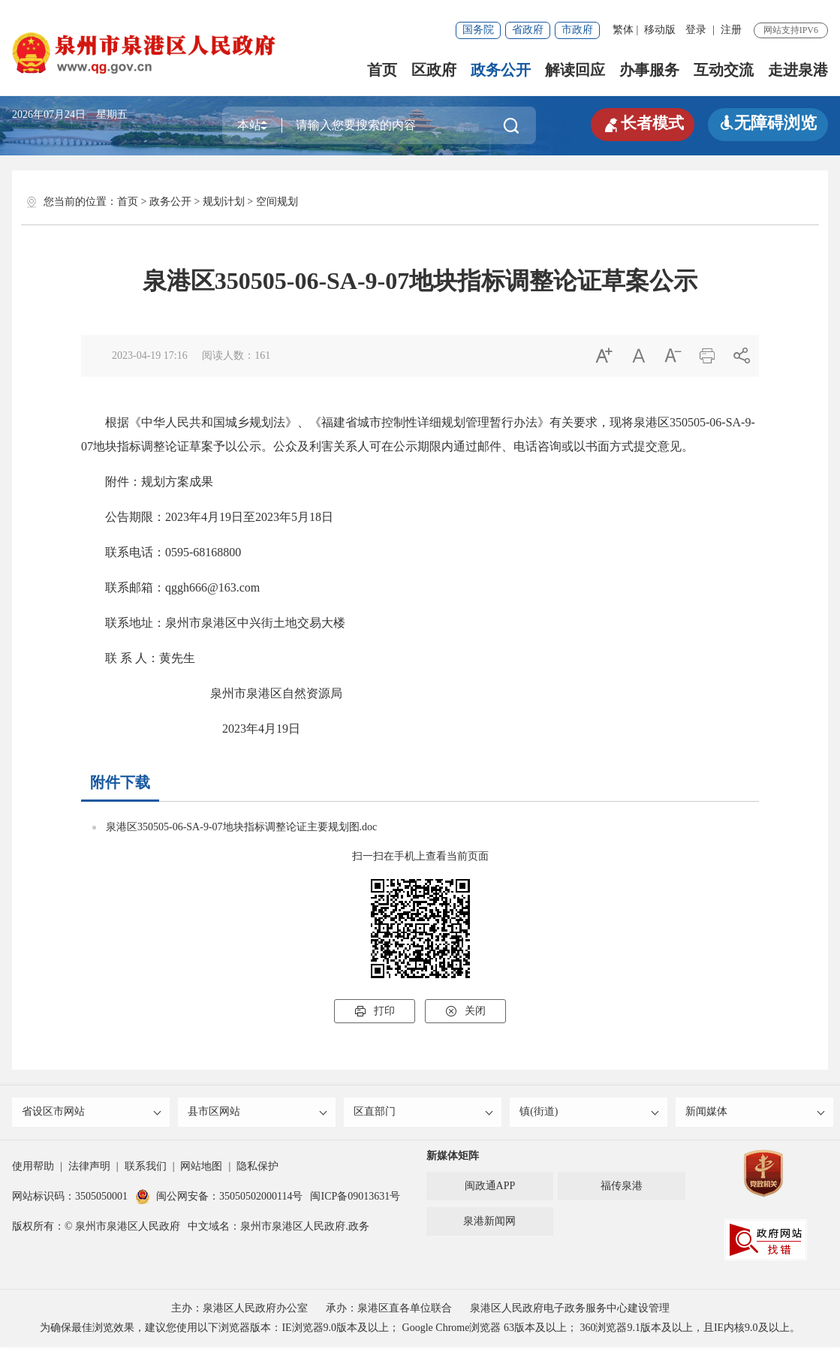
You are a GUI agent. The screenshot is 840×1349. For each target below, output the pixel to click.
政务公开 (501, 70)
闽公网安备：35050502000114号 (219, 1198)
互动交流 (724, 70)
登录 (695, 29)
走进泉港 (798, 70)
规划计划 (224, 201)
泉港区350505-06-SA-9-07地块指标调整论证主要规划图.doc (241, 827)
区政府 (433, 70)
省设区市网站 (92, 1113)
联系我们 (146, 1168)
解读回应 (575, 70)
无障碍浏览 (768, 122)
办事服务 (649, 70)
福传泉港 (622, 1188)
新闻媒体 (755, 1113)
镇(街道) (590, 1113)
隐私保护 (257, 1168)
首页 (382, 70)
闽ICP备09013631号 (355, 1198)
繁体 (623, 29)
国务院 (478, 29)
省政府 (527, 29)
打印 (374, 1011)
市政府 (577, 29)
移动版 (660, 29)
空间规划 (277, 201)
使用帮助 (33, 1168)
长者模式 (640, 123)
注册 (731, 29)
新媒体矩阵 (452, 1158)
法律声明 (89, 1168)
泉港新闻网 (489, 1223)
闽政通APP (490, 1188)
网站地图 (201, 1168)
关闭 (465, 1011)
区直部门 (424, 1113)
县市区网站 (258, 1113)
